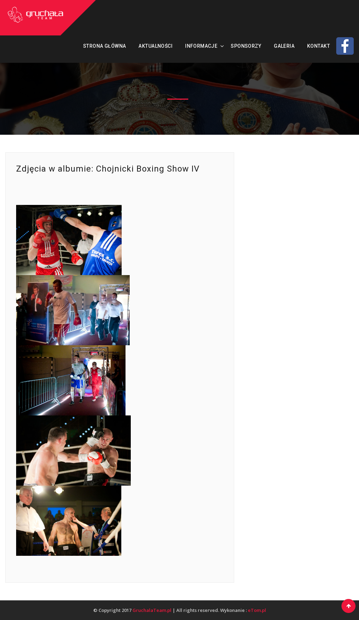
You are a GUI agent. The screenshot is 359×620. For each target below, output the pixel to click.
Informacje (201, 46)
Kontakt (318, 46)
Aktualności (155, 46)
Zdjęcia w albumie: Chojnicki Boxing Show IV (107, 169)
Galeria (284, 46)
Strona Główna (104, 46)
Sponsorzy (246, 46)
